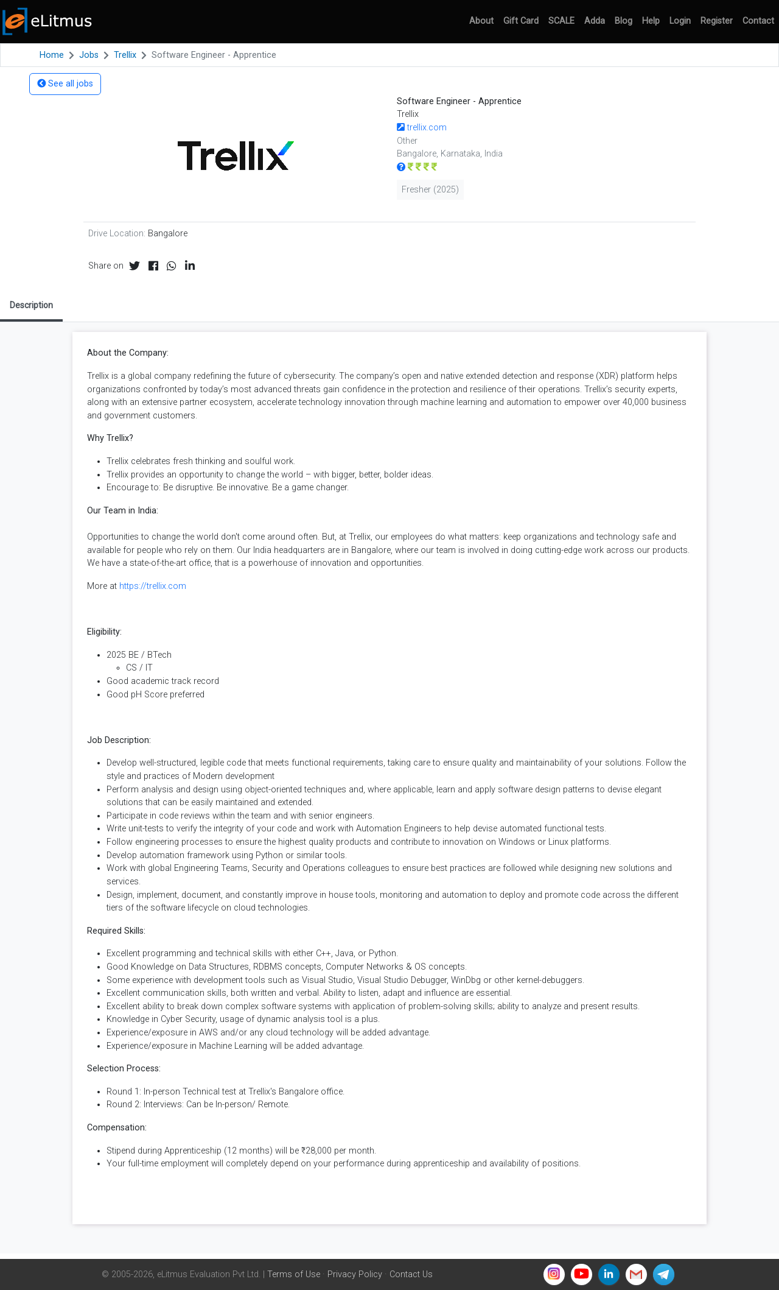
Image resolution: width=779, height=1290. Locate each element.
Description (31, 305)
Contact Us (411, 1274)
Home (52, 55)
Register (716, 21)
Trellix (125, 55)
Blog (623, 21)
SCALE (561, 21)
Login (680, 21)
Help (651, 21)
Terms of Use (293, 1274)
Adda (594, 21)
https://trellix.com (152, 586)
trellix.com (422, 127)
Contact (758, 21)
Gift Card (521, 21)
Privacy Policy (354, 1274)
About (481, 21)
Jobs (89, 55)
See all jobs (65, 84)
